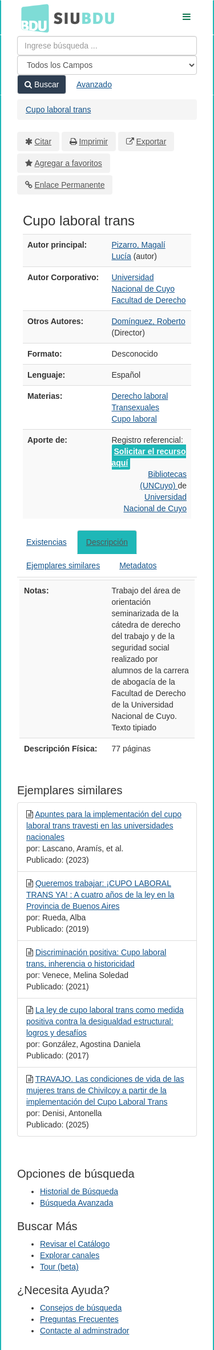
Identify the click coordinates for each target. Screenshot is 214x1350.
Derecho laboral (140, 396)
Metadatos (137, 565)
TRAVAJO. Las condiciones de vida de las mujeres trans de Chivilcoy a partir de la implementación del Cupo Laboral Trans (105, 1090)
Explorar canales (69, 1255)
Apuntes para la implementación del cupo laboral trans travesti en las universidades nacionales (103, 826)
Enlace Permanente (70, 184)
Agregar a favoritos (68, 163)
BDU (32, 17)
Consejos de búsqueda (81, 1307)
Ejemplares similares (63, 565)
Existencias (46, 542)
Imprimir (93, 141)
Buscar (42, 84)
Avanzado (94, 84)
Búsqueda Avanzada (76, 1202)
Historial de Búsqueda (79, 1191)
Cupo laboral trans (58, 109)
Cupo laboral (134, 418)
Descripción (107, 542)
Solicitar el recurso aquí (149, 457)
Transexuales (136, 407)
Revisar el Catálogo (75, 1243)
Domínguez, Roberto (148, 321)
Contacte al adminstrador (84, 1330)
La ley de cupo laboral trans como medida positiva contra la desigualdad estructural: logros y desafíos (105, 1021)
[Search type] (107, 65)
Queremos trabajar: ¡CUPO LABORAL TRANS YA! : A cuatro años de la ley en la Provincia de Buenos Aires (100, 895)
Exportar (151, 141)
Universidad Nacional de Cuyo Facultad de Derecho (149, 289)
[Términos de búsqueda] (107, 45)
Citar (43, 141)
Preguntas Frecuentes (79, 1319)
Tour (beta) (59, 1266)
